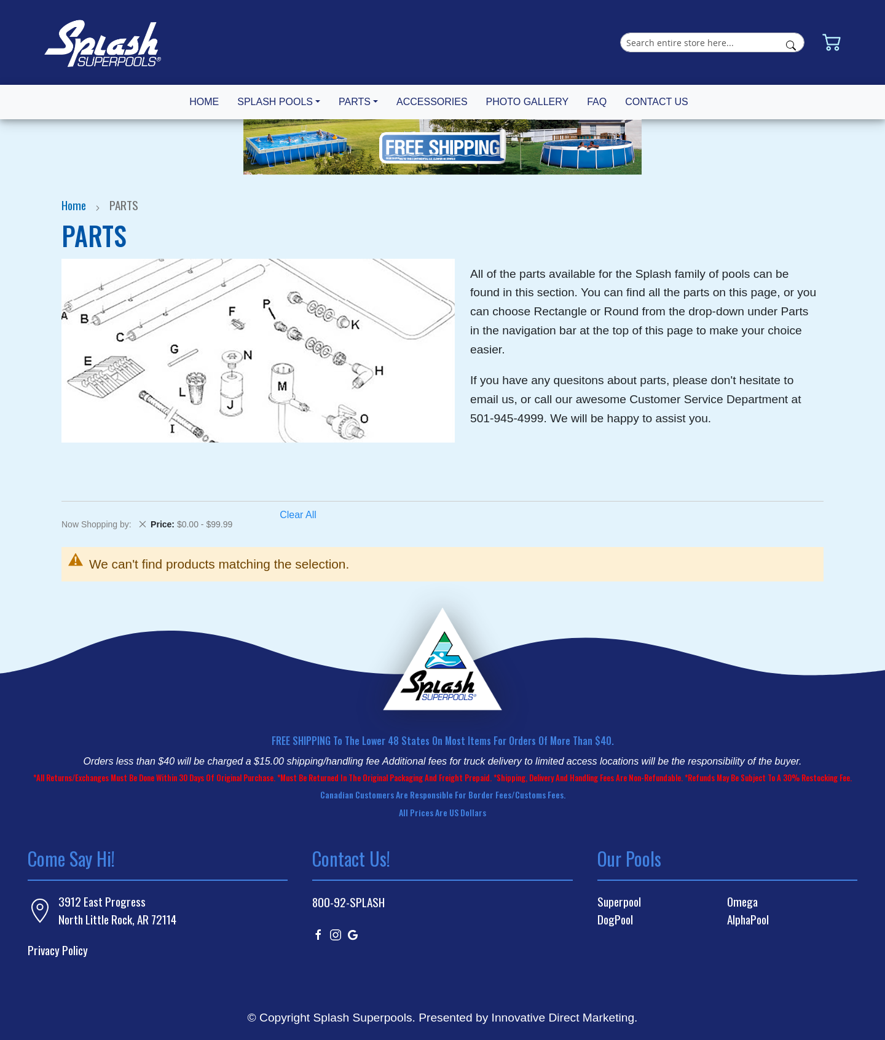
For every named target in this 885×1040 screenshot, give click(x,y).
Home (74, 205)
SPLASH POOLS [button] (275, 102)
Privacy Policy (58, 950)
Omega (742, 901)
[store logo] (102, 42)
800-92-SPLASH (348, 902)
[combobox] (712, 42)
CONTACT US (656, 102)
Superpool (619, 901)
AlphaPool (748, 919)
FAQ (597, 102)
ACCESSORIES (432, 102)
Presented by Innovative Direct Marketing (526, 1017)
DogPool (615, 919)
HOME (204, 102)
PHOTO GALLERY (527, 102)
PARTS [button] (355, 102)
